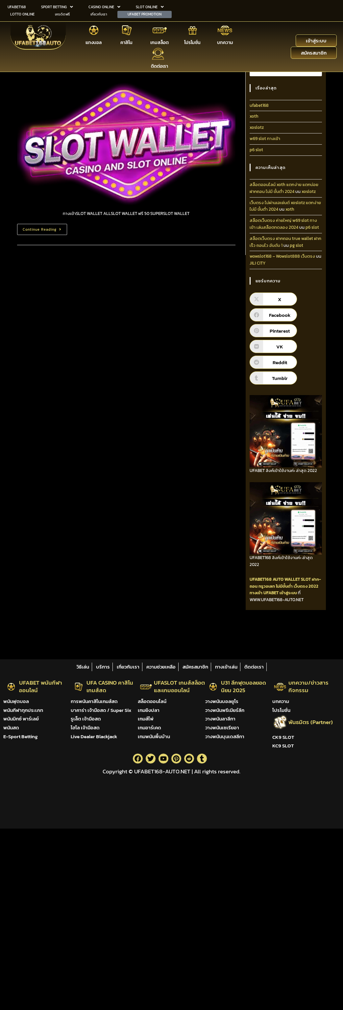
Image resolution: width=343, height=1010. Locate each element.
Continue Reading (45, 228)
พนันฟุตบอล (16, 701)
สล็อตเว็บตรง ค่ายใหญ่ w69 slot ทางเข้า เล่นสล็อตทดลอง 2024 (283, 223)
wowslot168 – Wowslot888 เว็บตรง (282, 256)
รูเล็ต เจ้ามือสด (86, 718)
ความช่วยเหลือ (161, 666)
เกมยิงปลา (148, 710)
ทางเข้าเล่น (226, 666)
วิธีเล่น (83, 666)
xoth (254, 116)
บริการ (103, 666)
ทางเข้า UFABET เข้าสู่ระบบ (273, 593)
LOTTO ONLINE (22, 13)
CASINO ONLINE (104, 6)
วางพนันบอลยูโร (221, 701)
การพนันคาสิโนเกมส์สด (94, 701)
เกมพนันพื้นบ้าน (154, 736)
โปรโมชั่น (192, 41)
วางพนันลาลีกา (220, 718)
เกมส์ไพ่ (146, 718)
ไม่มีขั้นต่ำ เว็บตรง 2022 (297, 586)
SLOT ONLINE (150, 6)
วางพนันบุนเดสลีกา (224, 736)
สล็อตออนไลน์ (152, 701)
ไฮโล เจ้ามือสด (85, 727)
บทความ (225, 41)
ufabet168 (259, 105)
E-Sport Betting (20, 736)
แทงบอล (94, 41)
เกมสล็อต (159, 41)
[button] (57, 6)
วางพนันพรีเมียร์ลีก (224, 710)
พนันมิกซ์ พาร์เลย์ (21, 718)
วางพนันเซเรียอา (222, 727)
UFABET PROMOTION (144, 13)
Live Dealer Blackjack (94, 736)
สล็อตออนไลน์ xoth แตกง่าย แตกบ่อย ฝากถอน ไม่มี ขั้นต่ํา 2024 (284, 188)
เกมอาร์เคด (149, 727)
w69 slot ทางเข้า (265, 138)
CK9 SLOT (283, 737)
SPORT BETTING (57, 6)
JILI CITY (258, 263)
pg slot (296, 245)
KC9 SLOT (283, 745)
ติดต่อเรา (159, 65)
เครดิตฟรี (62, 13)
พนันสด (11, 727)
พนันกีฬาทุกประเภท (23, 710)
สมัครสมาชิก (195, 666)
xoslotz (257, 127)
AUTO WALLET (286, 579)
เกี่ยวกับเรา (98, 13)
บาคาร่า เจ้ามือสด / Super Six (101, 710)
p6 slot (256, 150)
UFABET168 (17, 6)
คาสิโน (126, 41)
